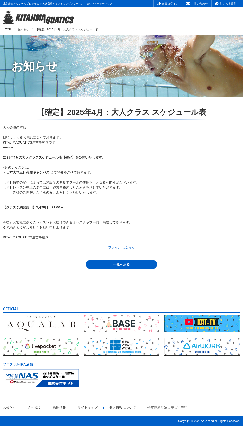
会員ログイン (168, 3)
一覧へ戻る (121, 264)
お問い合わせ (197, 3)
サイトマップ (88, 407)
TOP (8, 29)
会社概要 (34, 407)
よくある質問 (225, 3)
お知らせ (23, 29)
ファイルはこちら (121, 247)
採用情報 (59, 407)
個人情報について (122, 407)
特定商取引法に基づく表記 (167, 407)
